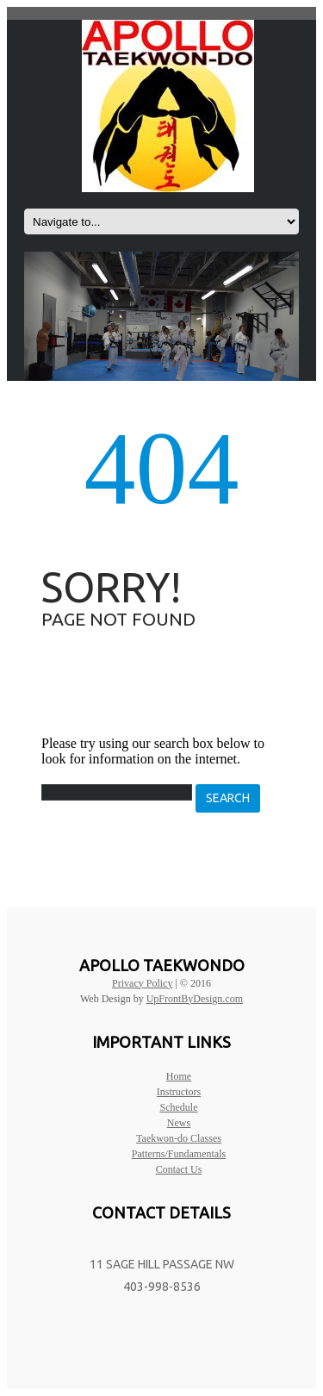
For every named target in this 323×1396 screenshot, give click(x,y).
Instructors (179, 1092)
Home (178, 1076)
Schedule (179, 1107)
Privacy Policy (142, 983)
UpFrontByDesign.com (194, 999)
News (178, 1123)
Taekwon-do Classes (178, 1138)
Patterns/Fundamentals (179, 1154)
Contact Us (179, 1169)
